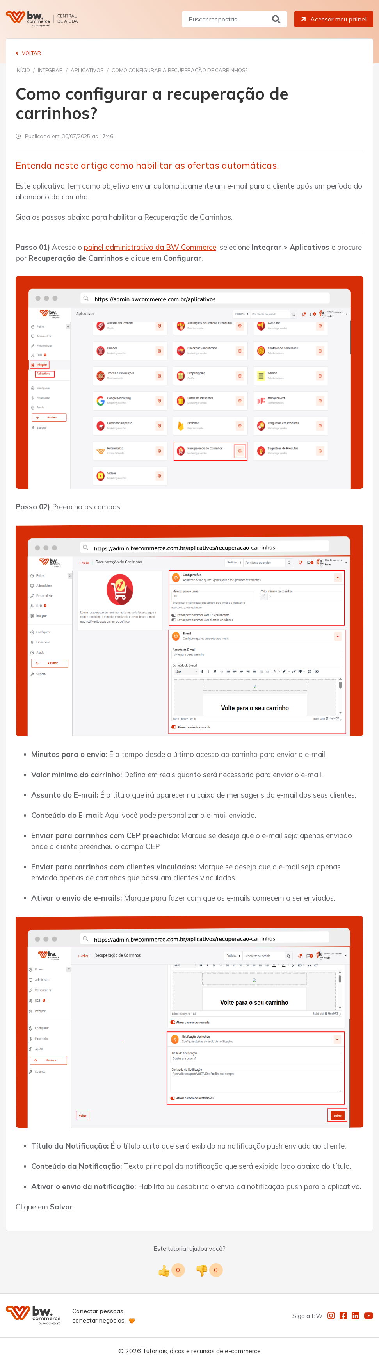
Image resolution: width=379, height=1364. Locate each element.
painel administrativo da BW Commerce (150, 247)
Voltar (28, 53)
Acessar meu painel (333, 19)
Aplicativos (87, 70)
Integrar (50, 70)
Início (23, 70)
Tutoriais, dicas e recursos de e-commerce (201, 1351)
